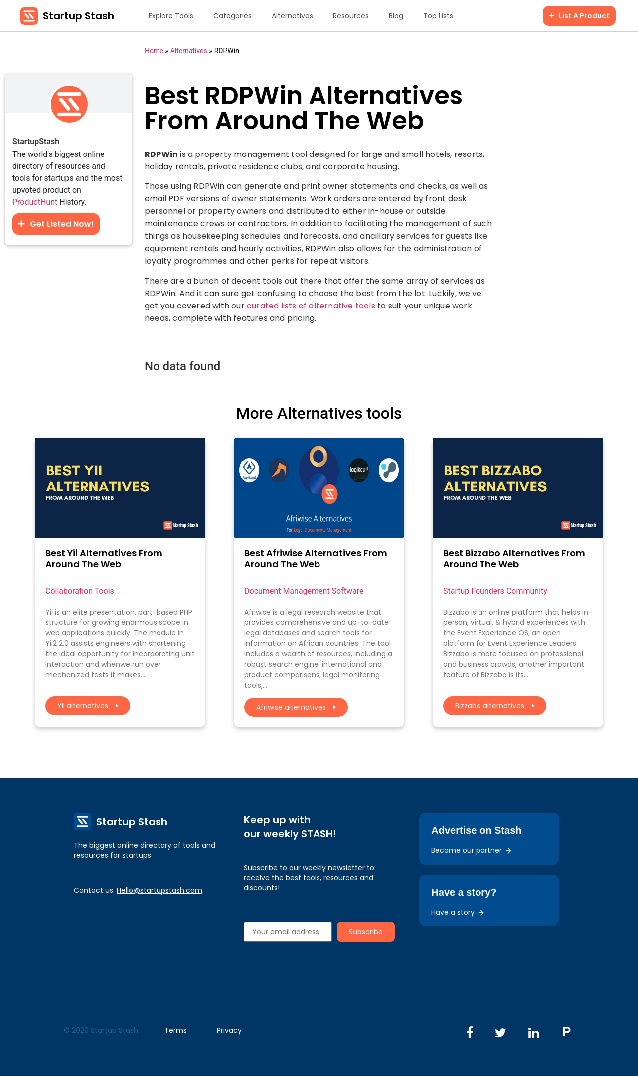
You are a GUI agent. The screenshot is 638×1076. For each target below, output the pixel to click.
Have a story (458, 912)
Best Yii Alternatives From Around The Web (103, 558)
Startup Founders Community (495, 591)
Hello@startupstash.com (159, 890)
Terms (175, 1030)
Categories (232, 16)
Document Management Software (304, 591)
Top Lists (438, 16)
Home (154, 51)
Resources (351, 16)
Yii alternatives (87, 706)
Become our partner (471, 850)
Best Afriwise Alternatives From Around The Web (315, 558)
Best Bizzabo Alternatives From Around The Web (514, 558)
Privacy (229, 1030)
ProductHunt (34, 202)
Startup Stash (78, 16)
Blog (396, 16)
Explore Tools (171, 16)
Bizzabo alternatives (494, 706)
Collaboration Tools (79, 591)
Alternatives (292, 16)
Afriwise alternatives (296, 707)
